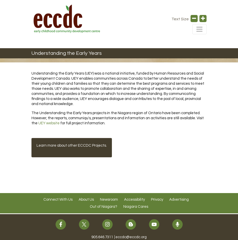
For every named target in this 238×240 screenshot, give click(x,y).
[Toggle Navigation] (199, 29)
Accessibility (134, 199)
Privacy (157, 199)
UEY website (49, 123)
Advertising (179, 199)
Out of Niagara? (103, 207)
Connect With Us (58, 199)
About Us (86, 199)
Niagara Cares (135, 207)
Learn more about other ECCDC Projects (71, 145)
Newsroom (109, 199)
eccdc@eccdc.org (131, 237)
